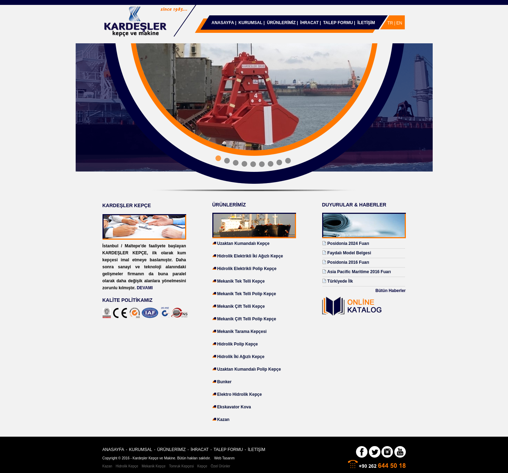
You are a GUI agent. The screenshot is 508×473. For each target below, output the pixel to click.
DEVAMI (145, 287)
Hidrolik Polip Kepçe (237, 344)
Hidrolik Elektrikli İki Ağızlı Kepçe (250, 256)
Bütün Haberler (391, 290)
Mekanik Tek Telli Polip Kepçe (246, 293)
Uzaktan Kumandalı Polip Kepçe (249, 369)
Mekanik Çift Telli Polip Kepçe (246, 318)
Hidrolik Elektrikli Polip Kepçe (246, 268)
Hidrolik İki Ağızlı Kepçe (241, 356)
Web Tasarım (224, 458)
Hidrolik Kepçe (127, 466)
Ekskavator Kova (234, 407)
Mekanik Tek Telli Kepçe (241, 281)
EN (399, 23)
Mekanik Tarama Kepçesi (242, 331)
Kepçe (202, 466)
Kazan (223, 419)
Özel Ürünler (220, 466)
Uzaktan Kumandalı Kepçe (243, 243)
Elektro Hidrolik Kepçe (239, 394)
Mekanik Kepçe (153, 466)
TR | (391, 23)
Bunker (224, 381)
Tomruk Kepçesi (181, 466)
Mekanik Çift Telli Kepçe (241, 306)
